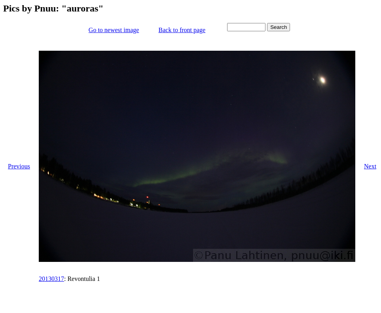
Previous (19, 166)
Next (370, 166)
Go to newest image (114, 30)
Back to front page (182, 30)
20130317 (51, 278)
